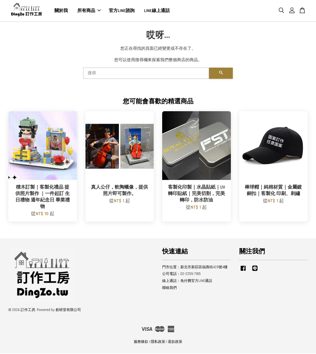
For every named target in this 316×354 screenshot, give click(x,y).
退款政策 (175, 342)
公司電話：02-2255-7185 (181, 274)
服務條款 (141, 342)
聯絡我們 (169, 288)
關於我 (61, 11)
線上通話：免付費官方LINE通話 (187, 281)
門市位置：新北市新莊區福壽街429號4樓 (195, 267)
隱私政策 (158, 342)
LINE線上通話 (157, 11)
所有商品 (89, 11)
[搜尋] (146, 73)
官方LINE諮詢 (122, 11)
